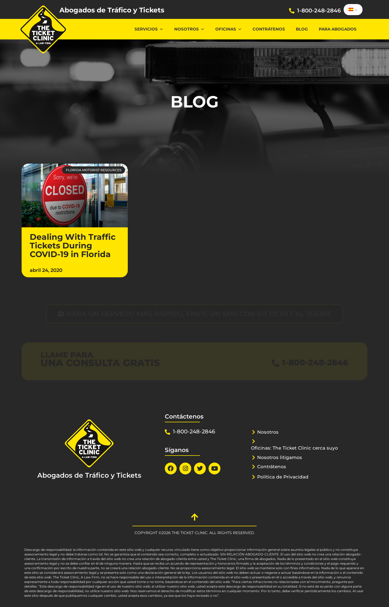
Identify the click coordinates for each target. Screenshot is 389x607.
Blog (302, 29)
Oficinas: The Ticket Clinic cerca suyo (294, 448)
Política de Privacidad (282, 477)
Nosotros (189, 29)
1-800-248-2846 (319, 10)
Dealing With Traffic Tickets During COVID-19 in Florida (73, 245)
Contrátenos (269, 29)
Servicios (149, 29)
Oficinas (228, 29)
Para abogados (338, 29)
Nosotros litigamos (279, 457)
